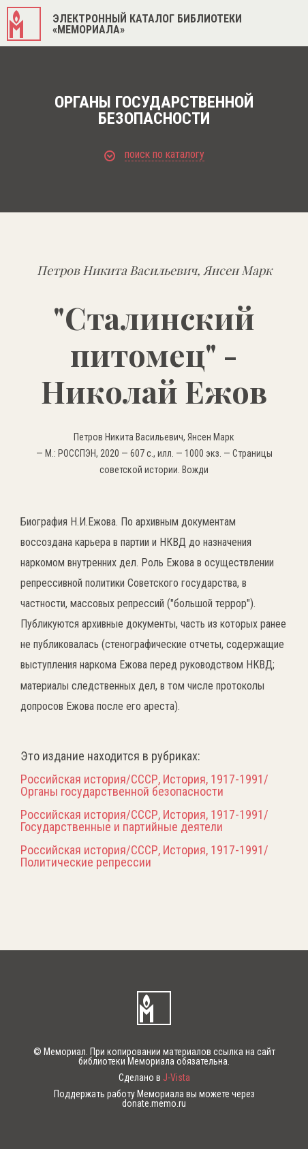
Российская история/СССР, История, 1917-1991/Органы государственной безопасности (144, 785)
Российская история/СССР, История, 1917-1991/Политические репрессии (144, 856)
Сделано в (154, 1077)
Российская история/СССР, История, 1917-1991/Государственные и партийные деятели (144, 821)
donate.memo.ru (154, 1103)
